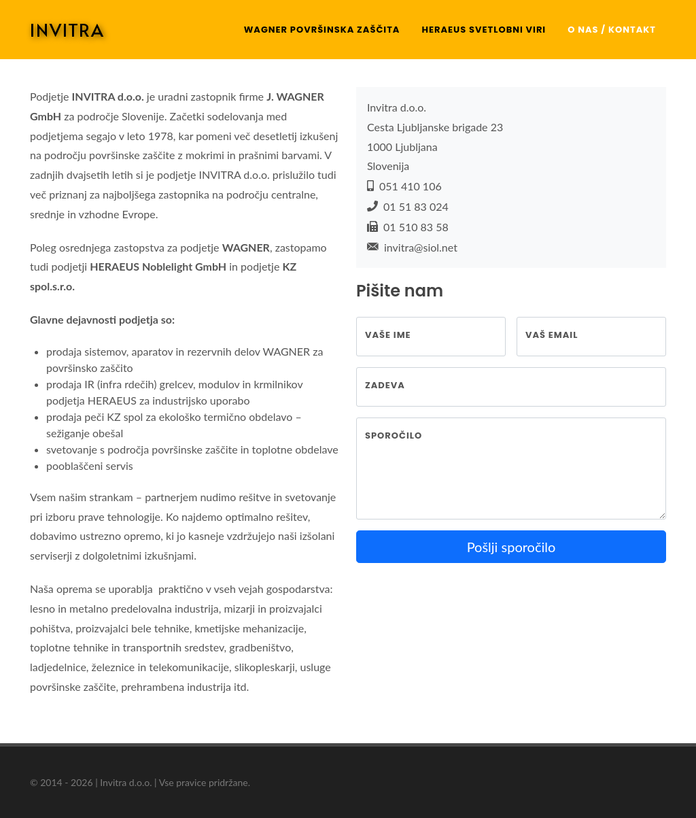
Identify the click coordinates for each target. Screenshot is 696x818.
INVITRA (67, 29)
